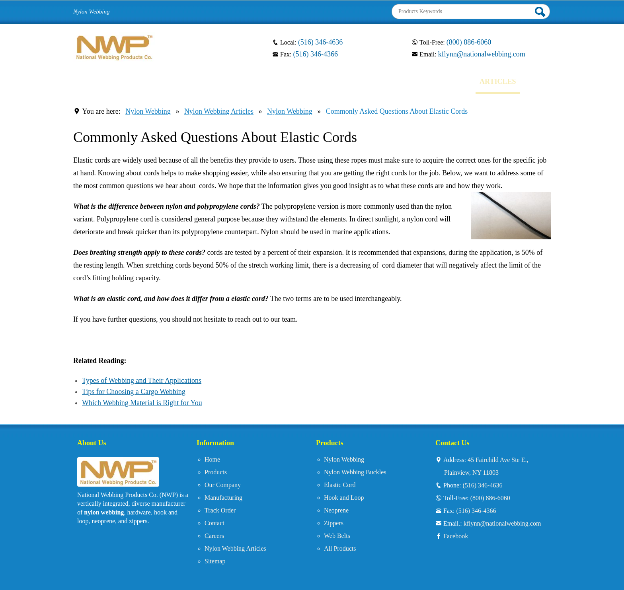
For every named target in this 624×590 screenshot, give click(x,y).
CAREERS (449, 81)
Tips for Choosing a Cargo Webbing (133, 392)
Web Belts (337, 535)
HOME (91, 81)
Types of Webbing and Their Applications (141, 380)
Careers (214, 535)
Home (212, 459)
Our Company (223, 484)
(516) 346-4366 (315, 54)
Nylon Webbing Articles (219, 111)
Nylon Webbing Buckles (355, 472)
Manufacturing (223, 497)
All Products (340, 548)
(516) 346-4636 (320, 42)
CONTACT (400, 81)
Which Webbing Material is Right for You (142, 403)
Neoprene (336, 510)
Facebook (455, 536)
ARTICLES (498, 81)
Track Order (220, 510)
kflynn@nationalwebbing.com (481, 54)
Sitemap (215, 561)
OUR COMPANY (196, 81)
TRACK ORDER (343, 81)
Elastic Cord (340, 484)
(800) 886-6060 (469, 42)
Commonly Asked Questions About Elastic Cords (397, 111)
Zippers (333, 523)
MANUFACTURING (269, 81)
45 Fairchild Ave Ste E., (491, 467)
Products (216, 472)
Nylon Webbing (148, 111)
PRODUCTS (136, 81)
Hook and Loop (344, 497)
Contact (214, 523)
